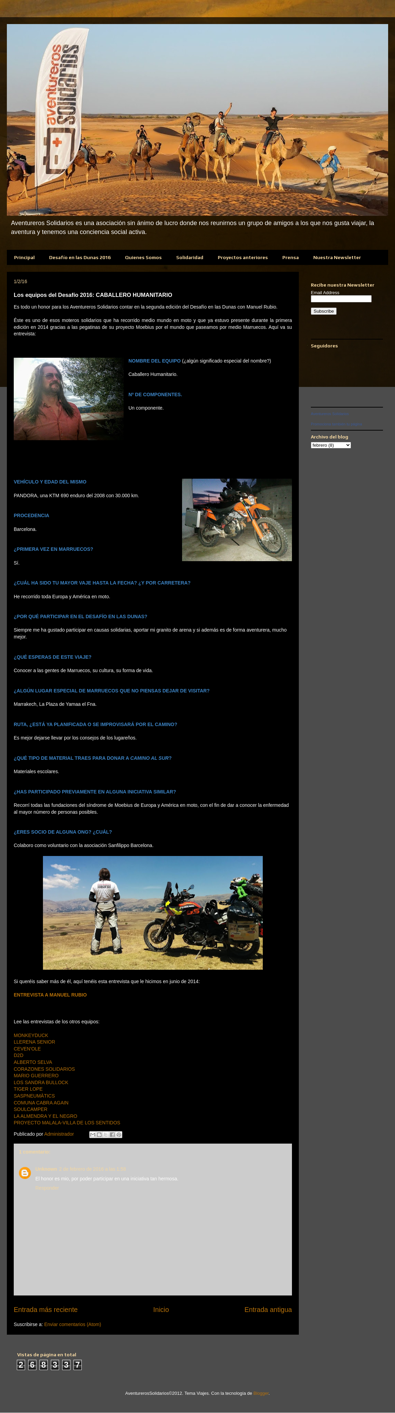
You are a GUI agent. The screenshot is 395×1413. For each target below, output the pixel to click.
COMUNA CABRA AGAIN (41, 1102)
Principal (24, 257)
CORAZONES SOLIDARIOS (44, 1069)
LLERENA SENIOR (34, 1042)
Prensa (290, 257)
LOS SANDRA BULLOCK (41, 1082)
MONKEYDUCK (31, 1035)
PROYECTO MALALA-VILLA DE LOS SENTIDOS (67, 1122)
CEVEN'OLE (27, 1049)
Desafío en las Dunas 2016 (80, 257)
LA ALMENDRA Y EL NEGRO (45, 1116)
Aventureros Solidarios (330, 414)
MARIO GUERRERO (36, 1075)
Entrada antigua (268, 1309)
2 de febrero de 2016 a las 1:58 (92, 1169)
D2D (18, 1055)
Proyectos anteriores (243, 257)
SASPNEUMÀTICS (34, 1096)
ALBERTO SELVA (33, 1062)
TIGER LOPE (28, 1089)
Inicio (161, 1309)
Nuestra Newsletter (337, 257)
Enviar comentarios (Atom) (72, 1324)
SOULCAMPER (30, 1109)
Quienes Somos (143, 257)
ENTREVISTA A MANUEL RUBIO (50, 995)
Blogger (261, 1393)
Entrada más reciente (46, 1309)
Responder (47, 1188)
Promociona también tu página (336, 424)
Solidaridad (189, 257)
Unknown (46, 1169)
